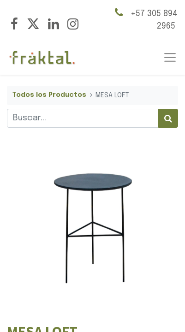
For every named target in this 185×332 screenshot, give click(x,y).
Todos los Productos (49, 95)
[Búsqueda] (168, 118)
